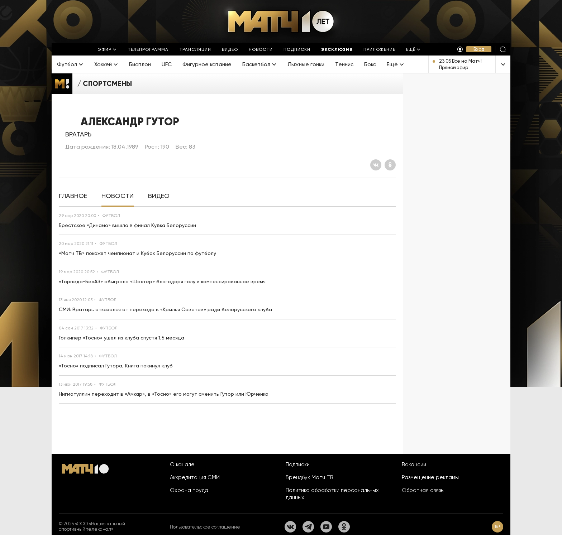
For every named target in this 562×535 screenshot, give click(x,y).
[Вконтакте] (375, 164)
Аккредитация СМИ (195, 477)
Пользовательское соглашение (205, 527)
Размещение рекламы (430, 477)
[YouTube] (326, 526)
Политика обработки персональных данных (332, 494)
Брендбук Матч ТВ (309, 477)
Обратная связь (422, 490)
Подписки (298, 464)
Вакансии (414, 464)
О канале (182, 464)
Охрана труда (189, 490)
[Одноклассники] (390, 164)
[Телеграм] (308, 526)
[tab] (73, 196)
